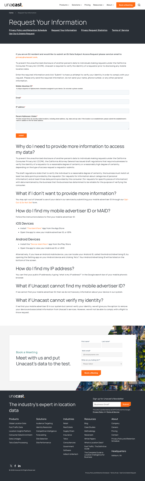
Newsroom (88, 435)
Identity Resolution (44, 427)
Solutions (41, 419)
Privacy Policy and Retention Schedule (123, 440)
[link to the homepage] (45, 396)
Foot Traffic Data (16, 427)
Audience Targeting (44, 423)
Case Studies (89, 427)
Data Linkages (15, 439)
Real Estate (68, 427)
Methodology (89, 431)
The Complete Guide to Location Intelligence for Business (94, 454)
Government (68, 446)
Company (115, 423)
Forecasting (41, 435)
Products (14, 419)
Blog (86, 423)
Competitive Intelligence (46, 431)
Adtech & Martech (70, 454)
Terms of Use (114, 473)
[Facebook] (15, 466)
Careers (114, 427)
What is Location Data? (93, 442)
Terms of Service (113, 412)
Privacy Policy (98, 412)
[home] (14, 5)
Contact (114, 435)
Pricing (88, 5)
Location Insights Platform (20, 431)
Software (67, 450)
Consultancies (69, 442)
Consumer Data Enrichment (20, 435)
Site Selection (42, 439)
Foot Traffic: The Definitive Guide (95, 447)
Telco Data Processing (18, 442)
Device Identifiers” (39, 244)
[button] (64, 5)
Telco (65, 439)
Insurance (67, 435)
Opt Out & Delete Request (128, 473)
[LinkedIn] (19, 466)
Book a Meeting (126, 5)
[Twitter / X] (11, 466)
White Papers (89, 439)
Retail (65, 423)
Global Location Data (17, 423)
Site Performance (43, 442)
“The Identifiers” (34, 228)
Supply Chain (68, 431)
